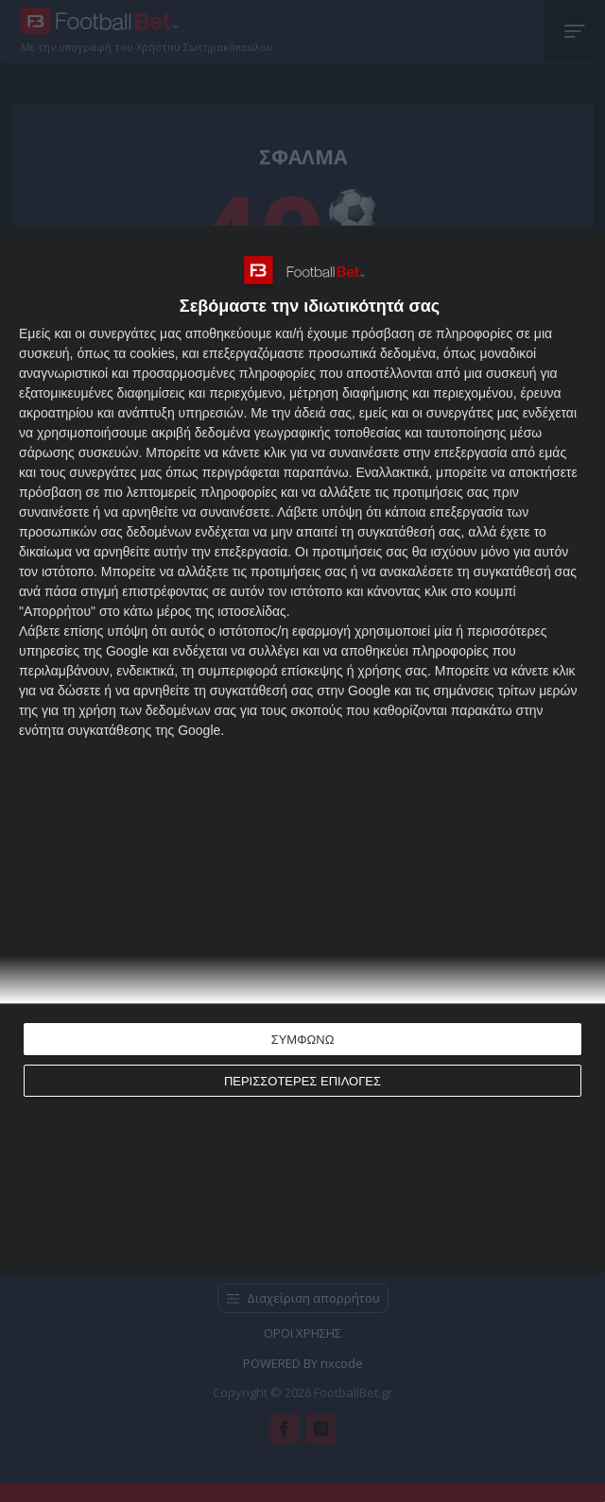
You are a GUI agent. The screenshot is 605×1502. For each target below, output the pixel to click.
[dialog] (302, 751)
